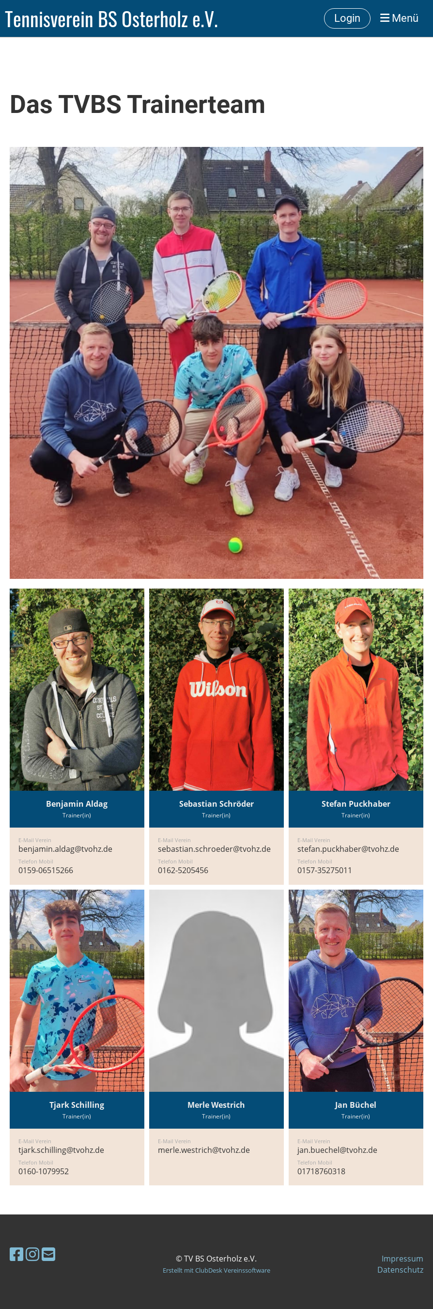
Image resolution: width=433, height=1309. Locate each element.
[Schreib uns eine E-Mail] (48, 1254)
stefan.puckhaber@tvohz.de (348, 849)
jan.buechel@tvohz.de (337, 1150)
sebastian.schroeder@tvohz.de (214, 849)
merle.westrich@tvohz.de (204, 1150)
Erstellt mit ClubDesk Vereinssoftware (216, 1270)
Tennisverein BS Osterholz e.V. (111, 18)
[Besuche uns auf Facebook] (16, 1254)
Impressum (402, 1258)
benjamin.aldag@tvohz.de (65, 849)
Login (347, 18)
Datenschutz (400, 1269)
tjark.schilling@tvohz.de (61, 1150)
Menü (399, 18)
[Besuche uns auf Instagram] (32, 1254)
